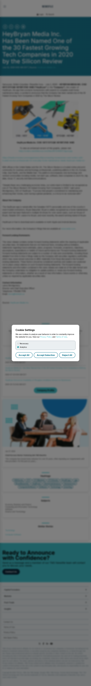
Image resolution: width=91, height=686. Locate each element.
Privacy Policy (46, 337)
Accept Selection (46, 355)
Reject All (67, 355)
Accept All (24, 355)
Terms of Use (61, 337)
